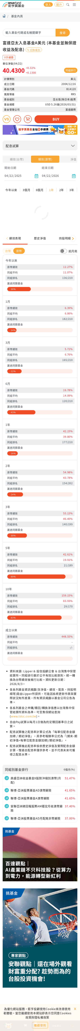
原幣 (19, 263)
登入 (48, 4)
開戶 (59, 4)
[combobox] (36, 32)
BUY (56, 119)
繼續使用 (40, 1025)
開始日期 (10, 168)
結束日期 (48, 168)
